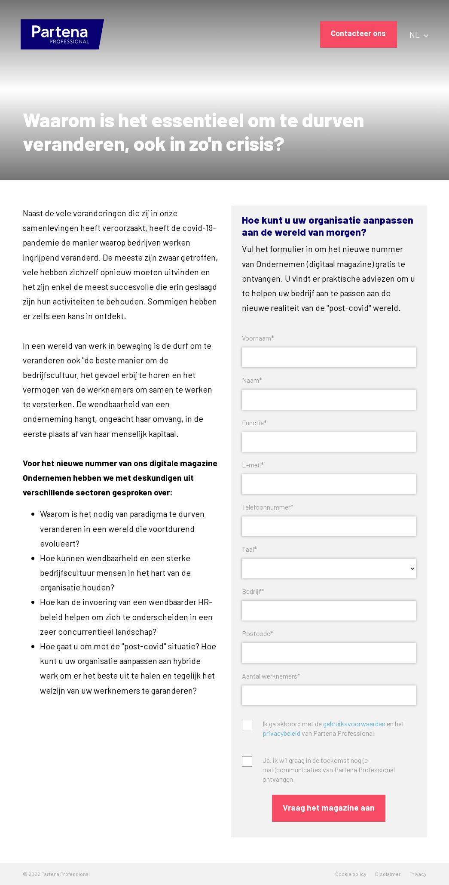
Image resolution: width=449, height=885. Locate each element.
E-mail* (253, 465)
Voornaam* (258, 338)
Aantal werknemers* (271, 676)
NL (418, 34)
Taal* (249, 549)
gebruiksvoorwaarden (354, 723)
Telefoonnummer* (267, 507)
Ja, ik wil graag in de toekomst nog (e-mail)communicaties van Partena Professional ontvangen (329, 770)
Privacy (418, 874)
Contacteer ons (358, 33)
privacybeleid (281, 733)
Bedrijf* (253, 591)
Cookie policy (351, 874)
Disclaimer (388, 874)
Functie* (254, 422)
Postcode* (257, 633)
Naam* (252, 380)
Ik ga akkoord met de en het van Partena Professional (333, 728)
